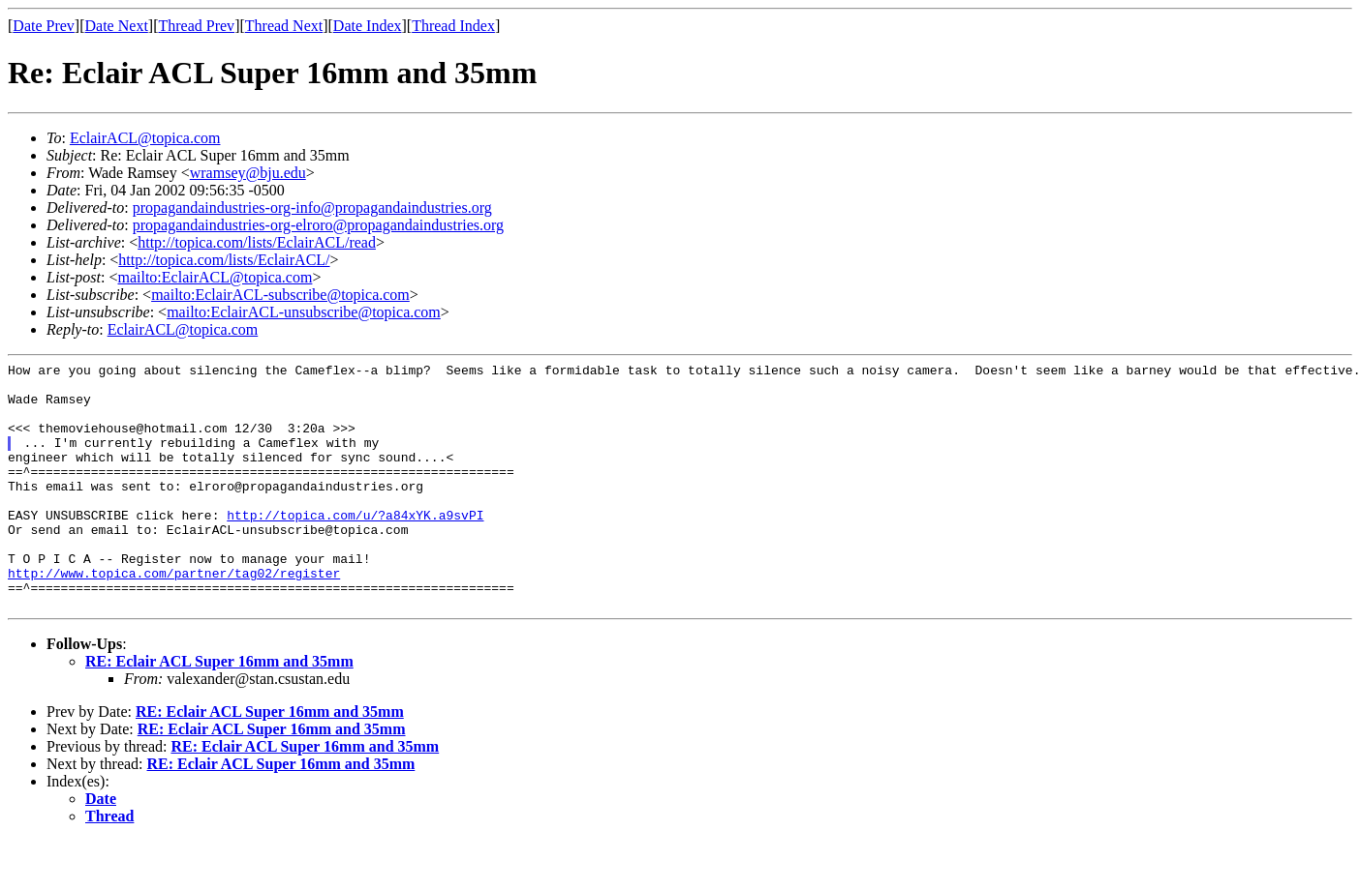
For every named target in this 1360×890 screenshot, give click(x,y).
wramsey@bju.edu (248, 172)
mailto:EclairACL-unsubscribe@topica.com (304, 312)
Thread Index (453, 25)
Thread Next (284, 25)
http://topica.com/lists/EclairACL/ (223, 260)
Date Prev (44, 25)
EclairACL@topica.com (145, 138)
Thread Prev (196, 25)
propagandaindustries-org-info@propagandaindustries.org (312, 207)
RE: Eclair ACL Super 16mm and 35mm (219, 710)
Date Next (116, 25)
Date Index (367, 25)
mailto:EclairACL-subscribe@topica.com (280, 294)
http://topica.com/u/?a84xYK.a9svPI (355, 546)
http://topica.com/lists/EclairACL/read (257, 242)
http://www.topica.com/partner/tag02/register (174, 616)
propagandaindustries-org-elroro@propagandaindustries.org (318, 225)
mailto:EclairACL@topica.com (214, 277)
